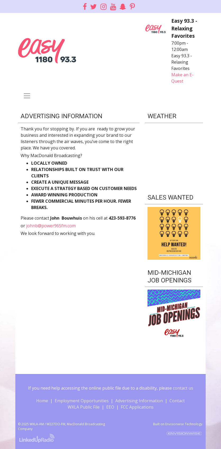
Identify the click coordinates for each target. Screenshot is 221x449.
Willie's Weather (174, 183)
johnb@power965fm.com (51, 226)
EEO (110, 407)
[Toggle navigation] (27, 96)
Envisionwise (174, 424)
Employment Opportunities (82, 401)
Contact (177, 401)
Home (42, 401)
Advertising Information (139, 401)
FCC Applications (137, 407)
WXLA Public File (84, 407)
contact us (183, 388)
